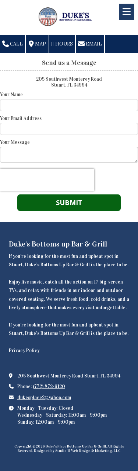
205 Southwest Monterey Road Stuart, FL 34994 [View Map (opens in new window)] (68, 376)
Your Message (15, 142)
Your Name (11, 95)
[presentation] (47, 180)
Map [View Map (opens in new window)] (37, 44)
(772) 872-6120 (49, 387)
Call (12, 44)
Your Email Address (21, 118)
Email (90, 44)
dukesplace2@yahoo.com (44, 398)
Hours (62, 44)
